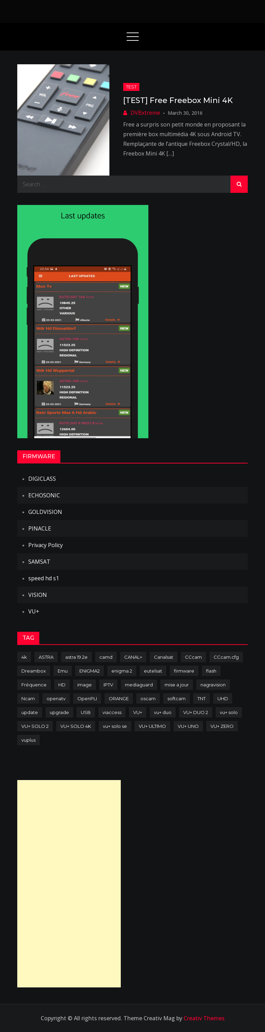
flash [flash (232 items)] (211, 671)
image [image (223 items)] (84, 684)
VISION (37, 595)
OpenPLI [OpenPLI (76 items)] (87, 698)
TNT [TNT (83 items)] (201, 698)
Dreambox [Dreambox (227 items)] (33, 671)
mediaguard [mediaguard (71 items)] (139, 684)
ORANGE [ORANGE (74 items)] (119, 698)
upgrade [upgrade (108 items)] (59, 712)
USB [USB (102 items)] (86, 712)
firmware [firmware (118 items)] (184, 671)
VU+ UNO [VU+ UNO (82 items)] (188, 726)
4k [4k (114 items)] (24, 657)
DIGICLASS (42, 478)
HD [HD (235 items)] (62, 684)
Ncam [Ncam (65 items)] (28, 698)
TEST (131, 87)
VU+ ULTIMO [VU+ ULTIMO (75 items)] (152, 726)
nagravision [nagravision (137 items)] (213, 684)
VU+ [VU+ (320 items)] (137, 712)
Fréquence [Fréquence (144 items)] (34, 684)
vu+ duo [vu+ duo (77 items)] (162, 712)
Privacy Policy (45, 545)
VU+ (33, 611)
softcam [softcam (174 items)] (176, 698)
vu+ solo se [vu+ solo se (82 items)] (115, 726)
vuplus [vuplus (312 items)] (28, 740)
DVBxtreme (145, 112)
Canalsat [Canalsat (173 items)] (163, 657)
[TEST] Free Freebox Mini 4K (178, 100)
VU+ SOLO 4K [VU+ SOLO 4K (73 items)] (75, 726)
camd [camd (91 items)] (105, 657)
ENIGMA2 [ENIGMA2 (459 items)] (89, 671)
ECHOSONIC (44, 495)
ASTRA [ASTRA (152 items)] (46, 657)
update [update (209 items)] (29, 712)
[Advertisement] (69, 883)
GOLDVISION (45, 512)
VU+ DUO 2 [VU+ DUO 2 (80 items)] (195, 712)
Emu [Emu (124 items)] (63, 671)
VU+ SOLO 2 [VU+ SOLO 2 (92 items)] (35, 726)
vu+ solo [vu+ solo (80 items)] (229, 712)
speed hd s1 (43, 578)
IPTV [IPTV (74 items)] (108, 684)
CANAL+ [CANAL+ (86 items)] (133, 657)
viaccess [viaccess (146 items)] (111, 712)
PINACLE (39, 528)
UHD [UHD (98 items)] (222, 698)
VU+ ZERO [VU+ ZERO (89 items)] (222, 726)
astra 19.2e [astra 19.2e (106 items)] (76, 657)
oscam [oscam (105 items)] (148, 698)
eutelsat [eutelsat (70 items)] (153, 671)
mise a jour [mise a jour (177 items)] (177, 684)
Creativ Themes (204, 1018)
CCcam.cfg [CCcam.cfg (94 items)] (226, 657)
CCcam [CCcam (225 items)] (193, 657)
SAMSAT (39, 561)
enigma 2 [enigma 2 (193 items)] (121, 671)
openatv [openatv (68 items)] (56, 698)
